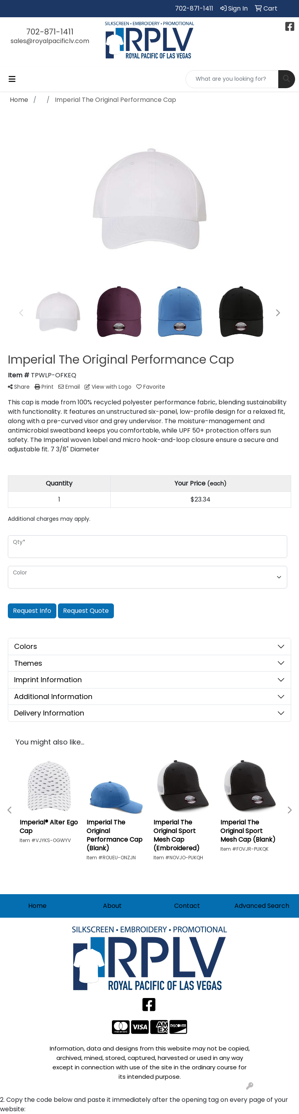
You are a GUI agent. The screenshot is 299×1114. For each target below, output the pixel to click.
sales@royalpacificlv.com (50, 40)
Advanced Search (261, 905)
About (112, 905)
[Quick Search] (232, 79)
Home (37, 905)
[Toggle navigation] (12, 79)
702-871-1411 (194, 8)
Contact (187, 905)
